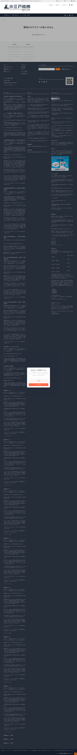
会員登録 (73, 0)
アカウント (59, 0)
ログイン (66, 0)
